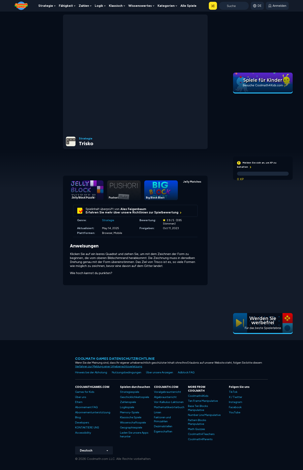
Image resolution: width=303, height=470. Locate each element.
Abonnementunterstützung (92, 412)
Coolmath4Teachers (201, 434)
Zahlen (84, 6)
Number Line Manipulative (204, 415)
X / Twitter (235, 397)
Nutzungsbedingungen (126, 372)
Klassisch (116, 6)
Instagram (235, 402)
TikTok (233, 392)
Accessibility (83, 432)
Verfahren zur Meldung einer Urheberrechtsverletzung (108, 366)
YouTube (234, 412)
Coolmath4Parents (200, 439)
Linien (157, 412)
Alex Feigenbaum (133, 209)
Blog (78, 417)
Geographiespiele (131, 427)
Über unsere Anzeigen (159, 372)
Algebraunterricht (165, 397)
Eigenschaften (163, 431)
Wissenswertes (140, 6)
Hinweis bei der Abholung (91, 372)
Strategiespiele (129, 392)
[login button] (277, 6)
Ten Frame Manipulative (203, 401)
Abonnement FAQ (86, 407)
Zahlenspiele (128, 402)
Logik (99, 6)
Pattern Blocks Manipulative (197, 422)
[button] (213, 6)
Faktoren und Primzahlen (162, 419)
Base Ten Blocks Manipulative (198, 408)
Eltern (78, 402)
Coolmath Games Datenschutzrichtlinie (115, 359)
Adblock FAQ (186, 372)
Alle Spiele (188, 6)
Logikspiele (127, 407)
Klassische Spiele (130, 417)
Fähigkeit (66, 6)
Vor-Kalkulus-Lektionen (169, 402)
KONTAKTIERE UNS (87, 427)
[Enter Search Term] (234, 6)
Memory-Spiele (129, 412)
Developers (82, 422)
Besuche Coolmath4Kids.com (263, 85)
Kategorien (166, 6)
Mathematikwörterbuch (169, 407)
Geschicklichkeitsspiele (134, 397)
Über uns (80, 397)
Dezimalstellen (163, 426)
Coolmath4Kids (198, 396)
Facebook (235, 407)
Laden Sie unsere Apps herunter (134, 434)
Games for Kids (84, 392)
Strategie (45, 6)
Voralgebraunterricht (167, 392)
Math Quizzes (196, 429)
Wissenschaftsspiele (133, 422)
